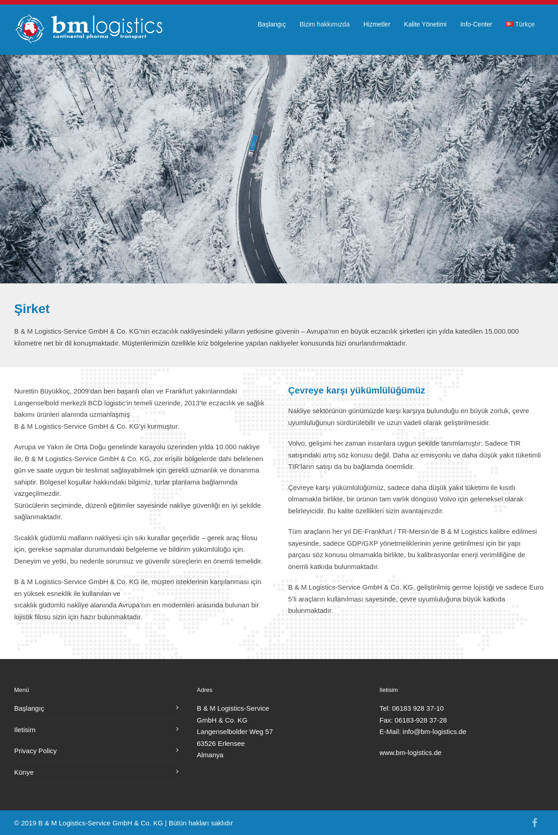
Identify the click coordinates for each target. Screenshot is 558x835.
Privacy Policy (35, 751)
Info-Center (476, 24)
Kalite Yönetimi (425, 24)
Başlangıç (272, 24)
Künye (24, 772)
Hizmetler (376, 24)
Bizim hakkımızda (325, 24)
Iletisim (25, 730)
